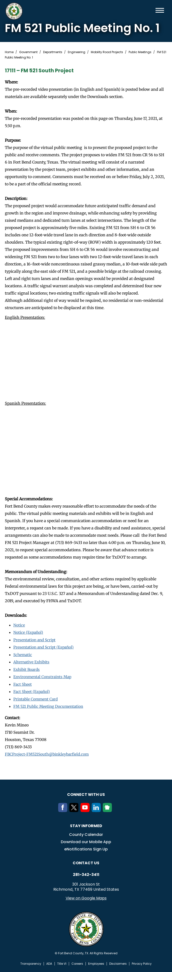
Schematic (23, 654)
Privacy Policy (142, 962)
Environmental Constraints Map (43, 676)
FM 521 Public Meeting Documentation (49, 705)
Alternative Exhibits (32, 661)
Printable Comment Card (36, 697)
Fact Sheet (22, 683)
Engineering (76, 52)
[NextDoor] (108, 809)
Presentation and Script (35, 639)
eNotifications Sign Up (86, 847)
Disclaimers (118, 962)
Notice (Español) (28, 632)
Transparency (30, 962)
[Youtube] (86, 809)
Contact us (86, 861)
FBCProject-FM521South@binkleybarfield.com (48, 752)
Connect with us (86, 793)
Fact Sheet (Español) (32, 690)
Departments (52, 52)
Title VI (61, 962)
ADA (49, 962)
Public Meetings (140, 52)
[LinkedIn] (97, 809)
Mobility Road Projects (107, 52)
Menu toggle (160, 10)
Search (152, 10)
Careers (77, 962)
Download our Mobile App (86, 840)
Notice (19, 625)
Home (9, 52)
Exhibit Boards (27, 668)
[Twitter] (74, 809)
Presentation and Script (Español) (44, 646)
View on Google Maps (86, 896)
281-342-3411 (86, 873)
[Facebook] (63, 809)
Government (28, 52)
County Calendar (86, 833)
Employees (96, 962)
